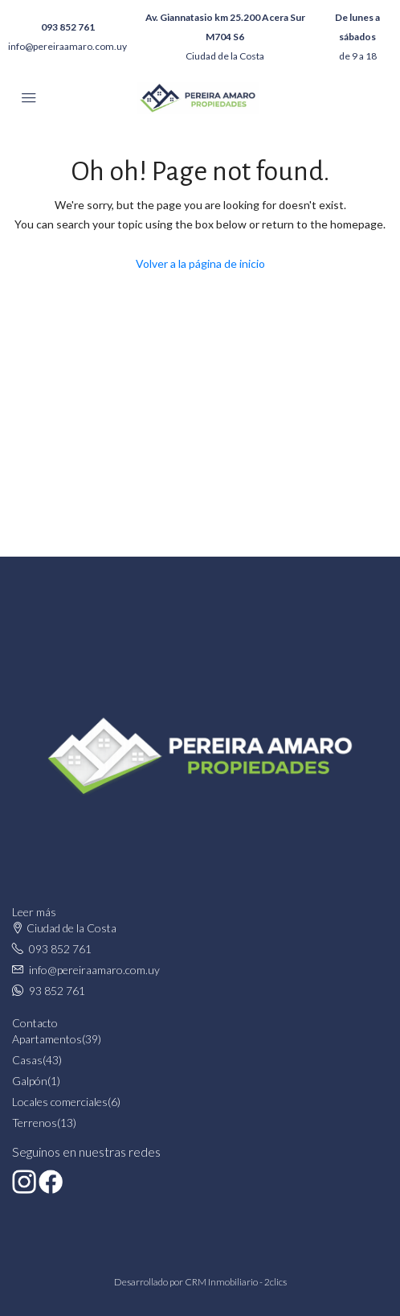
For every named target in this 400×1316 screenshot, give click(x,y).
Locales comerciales (60, 1101)
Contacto (35, 1023)
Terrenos (34, 1122)
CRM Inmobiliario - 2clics (236, 1282)
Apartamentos (47, 1039)
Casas (27, 1060)
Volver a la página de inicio (200, 263)
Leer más (34, 912)
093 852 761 (68, 27)
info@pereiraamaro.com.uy (67, 46)
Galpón (29, 1081)
